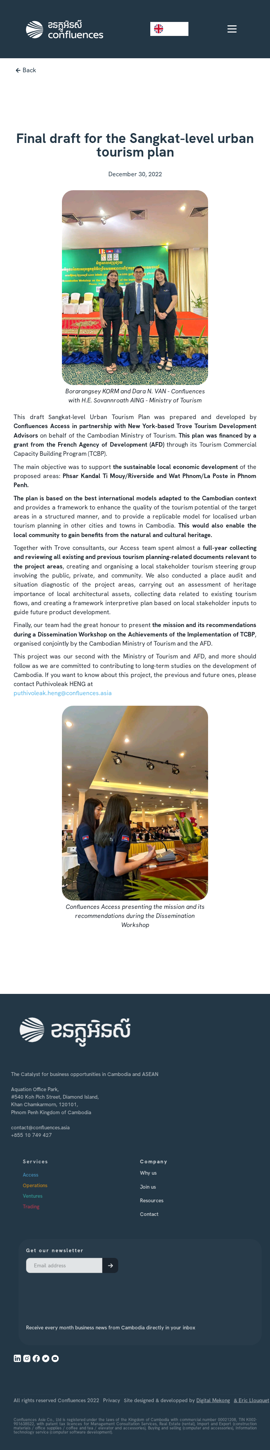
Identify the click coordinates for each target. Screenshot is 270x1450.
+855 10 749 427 (26, 1135)
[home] (63, 29)
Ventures (44, 1196)
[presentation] (91, 1294)
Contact (157, 1214)
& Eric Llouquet (251, 1417)
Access (42, 1175)
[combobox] (169, 29)
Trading (43, 1206)
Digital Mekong (213, 1417)
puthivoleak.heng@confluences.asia (63, 693)
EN (163, 28)
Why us (156, 1172)
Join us (156, 1186)
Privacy (111, 1417)
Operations (47, 1185)
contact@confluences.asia (35, 1127)
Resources (159, 1200)
